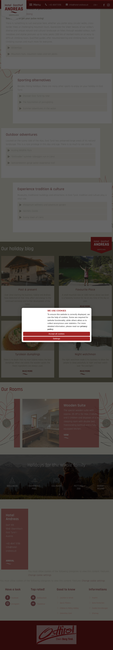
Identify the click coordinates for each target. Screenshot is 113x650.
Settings (56, 339)
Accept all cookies (56, 334)
